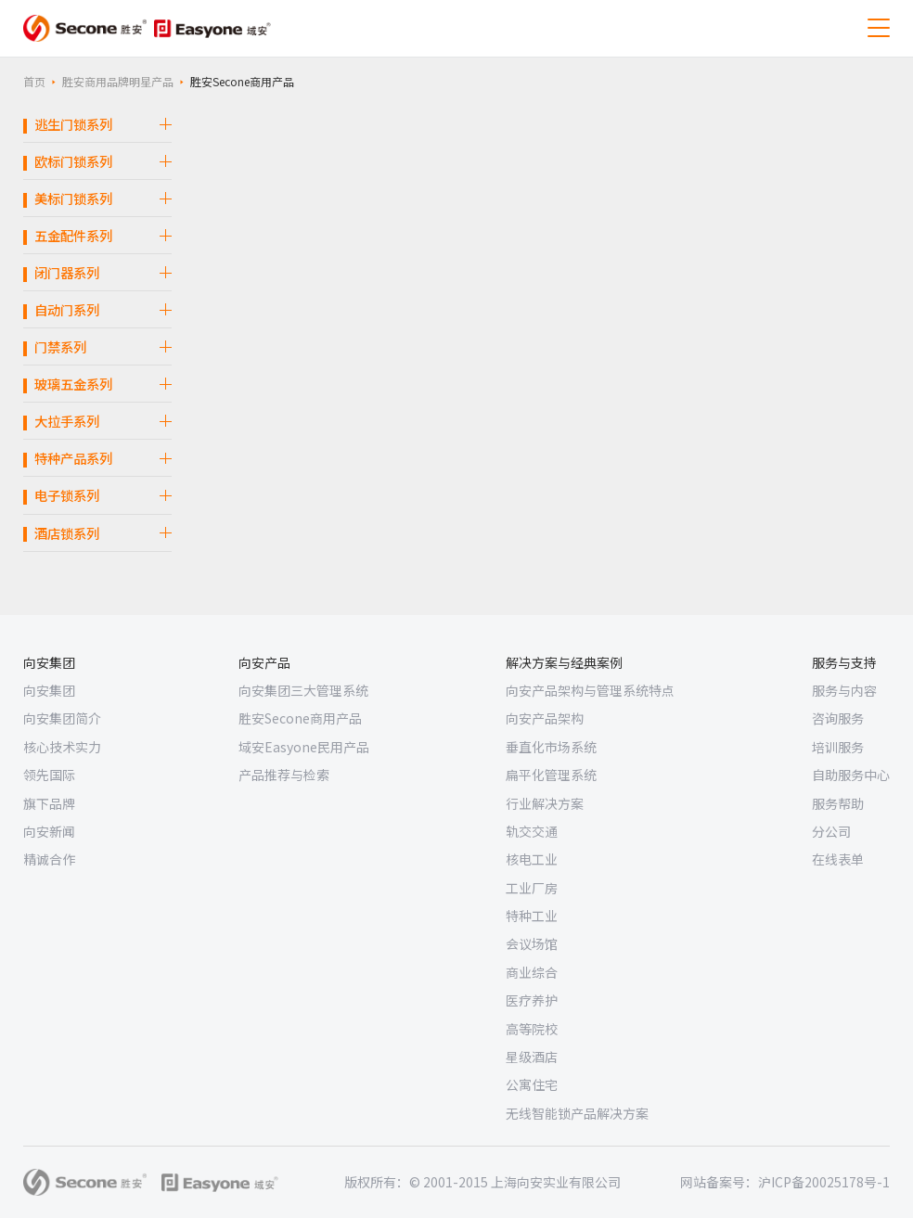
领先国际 (49, 774)
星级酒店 (532, 1056)
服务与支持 (844, 662)
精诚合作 (49, 859)
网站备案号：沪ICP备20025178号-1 (785, 1182)
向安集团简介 (62, 718)
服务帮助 (838, 803)
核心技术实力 (62, 746)
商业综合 (532, 972)
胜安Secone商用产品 (300, 718)
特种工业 (532, 915)
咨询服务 (838, 718)
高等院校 (532, 1028)
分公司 (831, 831)
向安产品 (264, 662)
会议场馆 (532, 943)
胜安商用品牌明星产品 (118, 81)
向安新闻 (49, 831)
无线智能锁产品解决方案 (577, 1113)
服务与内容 (844, 690)
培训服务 (838, 746)
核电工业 (532, 859)
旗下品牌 (49, 803)
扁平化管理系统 (551, 774)
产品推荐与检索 (283, 774)
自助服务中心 (851, 774)
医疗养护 (532, 1000)
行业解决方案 (545, 803)
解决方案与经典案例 (564, 662)
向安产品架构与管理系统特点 (590, 690)
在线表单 (838, 859)
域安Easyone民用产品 (303, 746)
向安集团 (49, 662)
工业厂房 (532, 887)
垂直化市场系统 (551, 746)
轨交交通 (532, 831)
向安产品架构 (545, 718)
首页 (34, 81)
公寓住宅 (532, 1084)
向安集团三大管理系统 (303, 690)
